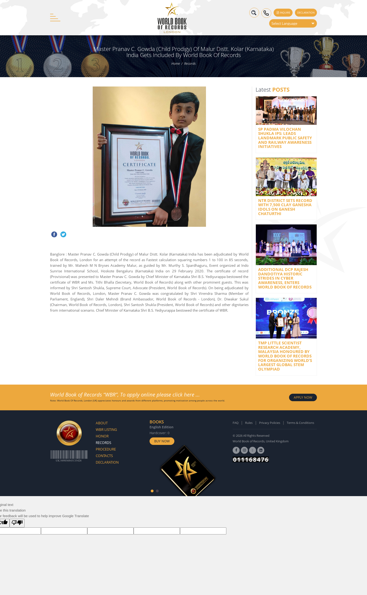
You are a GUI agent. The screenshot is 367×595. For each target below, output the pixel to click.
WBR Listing (106, 429)
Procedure (106, 449)
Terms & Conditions (300, 423)
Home (175, 63)
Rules (249, 423)
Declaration (306, 12)
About (102, 423)
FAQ (236, 423)
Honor (102, 436)
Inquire (283, 12)
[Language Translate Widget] (293, 23)
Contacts (104, 455)
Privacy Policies (269, 423)
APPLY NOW (303, 397)
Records (190, 63)
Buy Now (162, 441)
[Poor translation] (17, 523)
